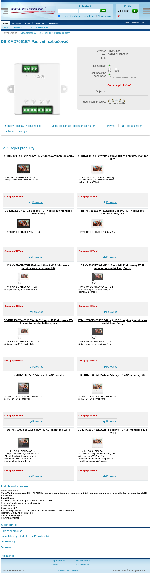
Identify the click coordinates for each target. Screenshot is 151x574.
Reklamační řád (42, 27)
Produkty (16, 23)
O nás (5, 23)
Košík (27, 23)
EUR (142, 23)
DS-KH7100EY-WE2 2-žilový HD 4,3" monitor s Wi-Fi (38, 429)
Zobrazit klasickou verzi (68, 570)
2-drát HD (25, 536)
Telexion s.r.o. (18, 570)
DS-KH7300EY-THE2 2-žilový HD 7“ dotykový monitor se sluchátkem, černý (112, 322)
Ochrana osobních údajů (22, 27)
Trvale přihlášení (70, 16)
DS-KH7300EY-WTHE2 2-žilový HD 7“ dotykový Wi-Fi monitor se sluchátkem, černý (113, 267)
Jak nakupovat (83, 560)
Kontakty (5, 27)
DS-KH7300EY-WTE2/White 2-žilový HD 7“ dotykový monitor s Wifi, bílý (112, 212)
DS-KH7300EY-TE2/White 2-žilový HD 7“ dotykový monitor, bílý (112, 157)
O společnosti (58, 560)
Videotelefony (9, 536)
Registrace (89, 16)
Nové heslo (104, 16)
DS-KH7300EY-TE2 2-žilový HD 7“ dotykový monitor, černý (38, 156)
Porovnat (110, 125)
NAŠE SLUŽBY (54, 23)
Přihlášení (39, 23)
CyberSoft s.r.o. (141, 570)
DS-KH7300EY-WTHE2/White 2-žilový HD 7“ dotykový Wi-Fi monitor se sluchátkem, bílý (38, 322)
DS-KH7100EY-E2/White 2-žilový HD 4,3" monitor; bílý (112, 375)
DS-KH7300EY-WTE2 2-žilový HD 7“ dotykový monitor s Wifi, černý (38, 212)
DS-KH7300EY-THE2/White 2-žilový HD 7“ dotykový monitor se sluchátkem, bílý (38, 267)
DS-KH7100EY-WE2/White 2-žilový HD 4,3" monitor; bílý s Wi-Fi (112, 431)
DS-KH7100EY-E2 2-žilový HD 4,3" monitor (38, 375)
